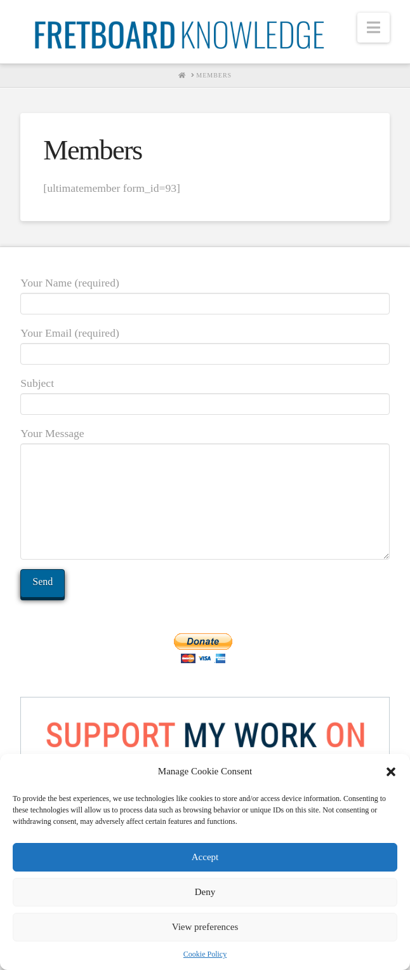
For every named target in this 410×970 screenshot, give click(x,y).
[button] (391, 771)
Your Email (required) (204, 344)
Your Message (204, 443)
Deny (205, 892)
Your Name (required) (204, 294)
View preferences (205, 927)
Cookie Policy (205, 954)
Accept (205, 857)
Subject (204, 394)
